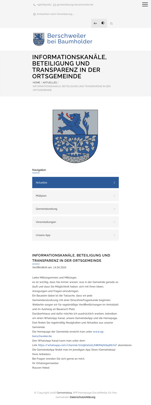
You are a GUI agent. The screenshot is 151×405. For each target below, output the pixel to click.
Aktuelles (41, 182)
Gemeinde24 (64, 392)
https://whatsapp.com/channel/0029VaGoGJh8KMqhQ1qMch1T (77, 345)
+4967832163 (44, 4)
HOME (36, 82)
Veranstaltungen (46, 221)
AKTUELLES (50, 82)
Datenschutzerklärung (82, 397)
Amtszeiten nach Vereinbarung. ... (56, 14)
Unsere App (43, 235)
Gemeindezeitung (46, 208)
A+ (95, 23)
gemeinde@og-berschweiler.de (75, 4)
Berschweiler (70, 38)
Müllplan (41, 195)
